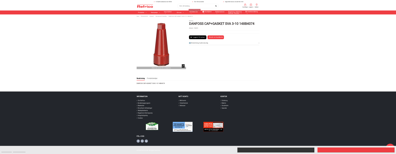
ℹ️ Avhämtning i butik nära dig (224, 43)
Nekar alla (275, 150)
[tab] (224, 43)
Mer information (6, 151)
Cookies (140, 118)
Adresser (182, 105)
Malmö (224, 103)
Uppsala (224, 108)
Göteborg (225, 100)
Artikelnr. (191, 28)
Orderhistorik (184, 103)
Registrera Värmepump (145, 113)
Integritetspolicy (143, 115)
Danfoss (191, 20)
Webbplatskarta (143, 110)
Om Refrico (141, 100)
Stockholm (225, 105)
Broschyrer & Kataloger (145, 108)
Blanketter (141, 105)
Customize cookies (19, 151)
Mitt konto (183, 100)
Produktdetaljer (152, 78)
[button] (168, 12)
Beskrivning (141, 78)
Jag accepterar (356, 150)
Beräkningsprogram (144, 103)
